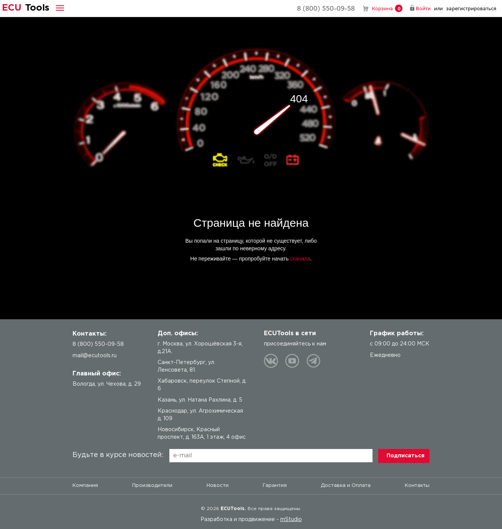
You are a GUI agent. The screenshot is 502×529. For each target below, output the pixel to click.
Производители (152, 485)
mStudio (291, 519)
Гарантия (275, 485)
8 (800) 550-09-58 (326, 8)
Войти (423, 8)
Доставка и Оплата (346, 485)
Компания (85, 485)
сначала (300, 259)
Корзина (387, 9)
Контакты (417, 485)
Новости (218, 485)
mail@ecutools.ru (95, 355)
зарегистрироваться (471, 8)
